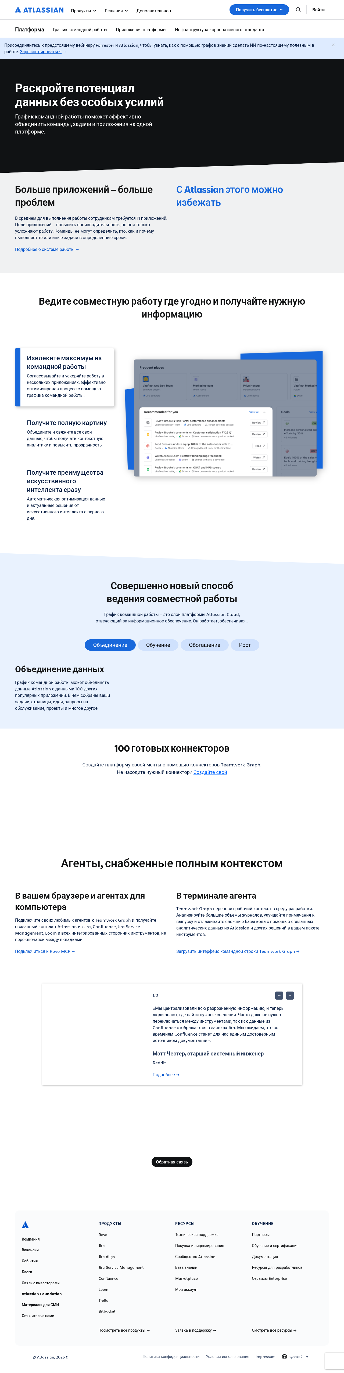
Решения (116, 10)
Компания (31, 1239)
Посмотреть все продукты (124, 1330)
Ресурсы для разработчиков (277, 1267)
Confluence (108, 1278)
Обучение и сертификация (275, 1246)
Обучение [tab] (158, 644)
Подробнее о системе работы (47, 249)
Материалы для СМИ (40, 1305)
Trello (103, 1300)
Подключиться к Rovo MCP (45, 951)
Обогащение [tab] (204, 644)
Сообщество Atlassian (195, 1257)
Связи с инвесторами (41, 1283)
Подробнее (166, 1074)
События (30, 1261)
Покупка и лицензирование (199, 1246)
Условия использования (227, 1356)
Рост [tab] (245, 644)
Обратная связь (172, 1162)
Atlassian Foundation (42, 1294)
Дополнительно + (154, 10)
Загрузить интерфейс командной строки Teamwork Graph (237, 951)
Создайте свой (210, 772)
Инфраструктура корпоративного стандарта (219, 29)
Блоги (27, 1272)
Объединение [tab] (110, 644)
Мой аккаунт (186, 1289)
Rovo (103, 1235)
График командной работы (80, 29)
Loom (103, 1289)
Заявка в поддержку (195, 1330)
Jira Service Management (121, 1267)
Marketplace (186, 1278)
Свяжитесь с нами (38, 1316)
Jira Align (107, 1257)
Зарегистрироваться (41, 51)
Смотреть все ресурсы (274, 1330)
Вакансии (30, 1250)
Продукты (83, 10)
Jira (102, 1246)
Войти (319, 10)
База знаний (186, 1267)
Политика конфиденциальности (171, 1356)
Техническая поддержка (196, 1235)
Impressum (265, 1356)
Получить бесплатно (259, 10)
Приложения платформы (141, 29)
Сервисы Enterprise (269, 1278)
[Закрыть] (334, 45)
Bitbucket (107, 1311)
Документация (265, 1257)
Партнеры (261, 1235)
